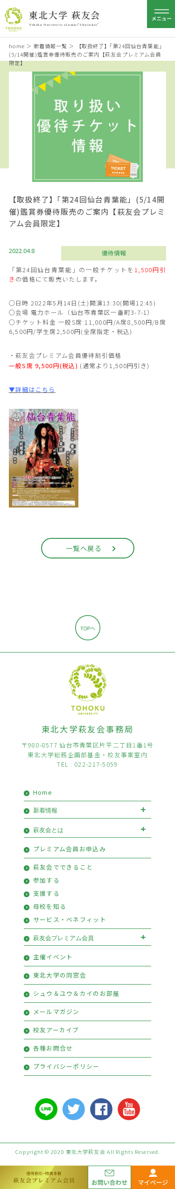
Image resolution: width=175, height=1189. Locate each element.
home (17, 46)
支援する (46, 893)
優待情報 (114, 252)
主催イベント (53, 956)
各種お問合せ (53, 1048)
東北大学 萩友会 (64, 14)
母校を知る (49, 906)
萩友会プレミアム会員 (63, 938)
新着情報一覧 (51, 46)
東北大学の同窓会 (59, 975)
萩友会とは (48, 830)
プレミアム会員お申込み (69, 848)
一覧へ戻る (84, 548)
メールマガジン (56, 1011)
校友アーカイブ (56, 1029)
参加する (46, 880)
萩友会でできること (63, 867)
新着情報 (45, 810)
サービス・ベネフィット (69, 919)
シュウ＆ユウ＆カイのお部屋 (76, 993)
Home (42, 792)
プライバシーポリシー (66, 1066)
